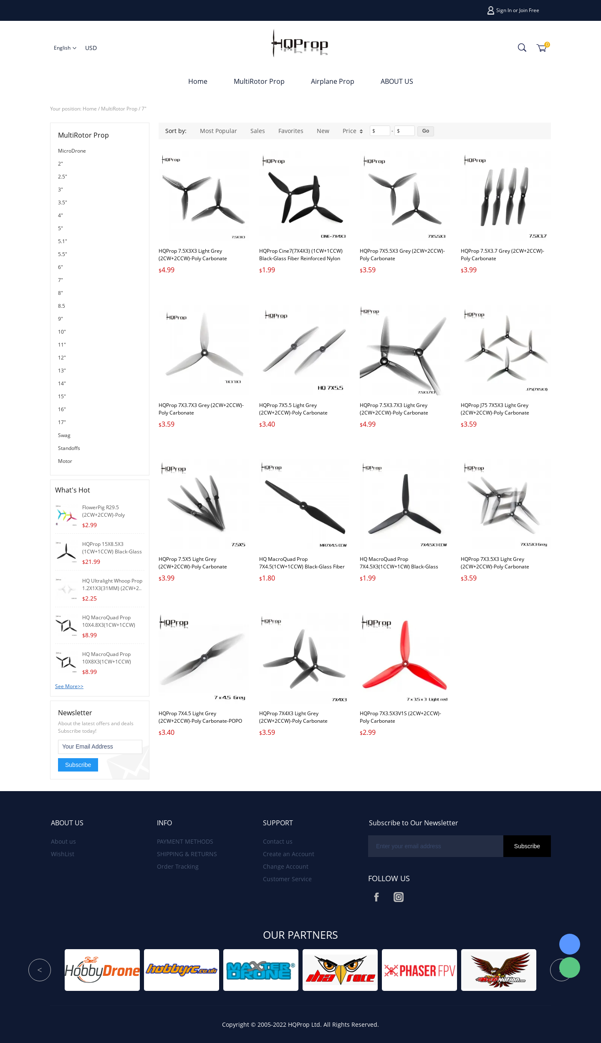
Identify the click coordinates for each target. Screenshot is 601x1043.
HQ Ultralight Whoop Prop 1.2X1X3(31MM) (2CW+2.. (112, 584)
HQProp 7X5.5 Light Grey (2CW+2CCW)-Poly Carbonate (293, 409)
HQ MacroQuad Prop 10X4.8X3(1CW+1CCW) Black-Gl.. (108, 625)
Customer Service (287, 879)
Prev (39, 970)
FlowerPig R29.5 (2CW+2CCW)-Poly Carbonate (103, 515)
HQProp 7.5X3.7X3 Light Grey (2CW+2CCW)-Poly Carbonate (394, 409)
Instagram (398, 897)
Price (353, 131)
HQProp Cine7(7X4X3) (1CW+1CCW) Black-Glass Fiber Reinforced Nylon (301, 254)
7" (143, 108)
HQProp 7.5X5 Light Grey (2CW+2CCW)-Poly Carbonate (193, 562)
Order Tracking (178, 866)
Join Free (529, 10)
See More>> (69, 686)
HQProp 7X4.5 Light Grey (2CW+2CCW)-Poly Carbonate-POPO (200, 717)
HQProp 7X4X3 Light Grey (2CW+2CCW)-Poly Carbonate (293, 717)
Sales (257, 131)
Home (197, 81)
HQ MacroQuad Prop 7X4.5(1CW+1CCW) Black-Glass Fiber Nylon (302, 566)
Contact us (278, 841)
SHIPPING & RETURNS (187, 854)
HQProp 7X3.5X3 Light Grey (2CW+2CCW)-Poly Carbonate (495, 562)
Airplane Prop (332, 81)
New (323, 131)
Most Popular (218, 131)
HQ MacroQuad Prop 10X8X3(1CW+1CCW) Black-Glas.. (106, 662)
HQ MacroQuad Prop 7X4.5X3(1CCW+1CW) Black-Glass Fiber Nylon (399, 566)
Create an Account (288, 854)
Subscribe (78, 765)
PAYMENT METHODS (185, 841)
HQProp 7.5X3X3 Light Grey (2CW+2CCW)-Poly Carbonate (193, 254)
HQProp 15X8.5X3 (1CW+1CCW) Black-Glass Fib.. (112, 551)
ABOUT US (397, 81)
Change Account (285, 866)
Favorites (290, 131)
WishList (62, 854)
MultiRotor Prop (259, 81)
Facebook (376, 897)
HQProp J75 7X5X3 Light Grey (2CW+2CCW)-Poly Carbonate (495, 409)
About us (63, 841)
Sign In (504, 10)
